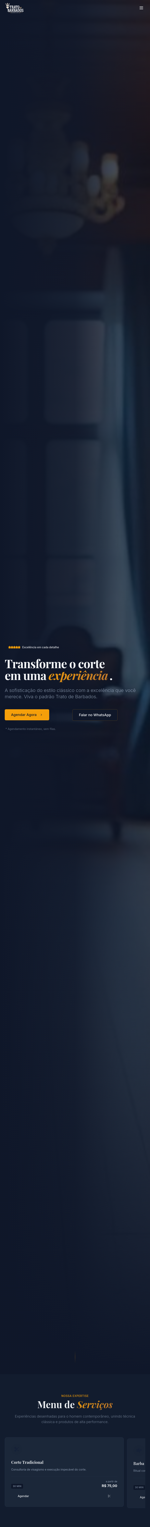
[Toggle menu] (141, 8)
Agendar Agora (27, 715)
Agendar (64, 1500)
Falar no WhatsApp (95, 715)
